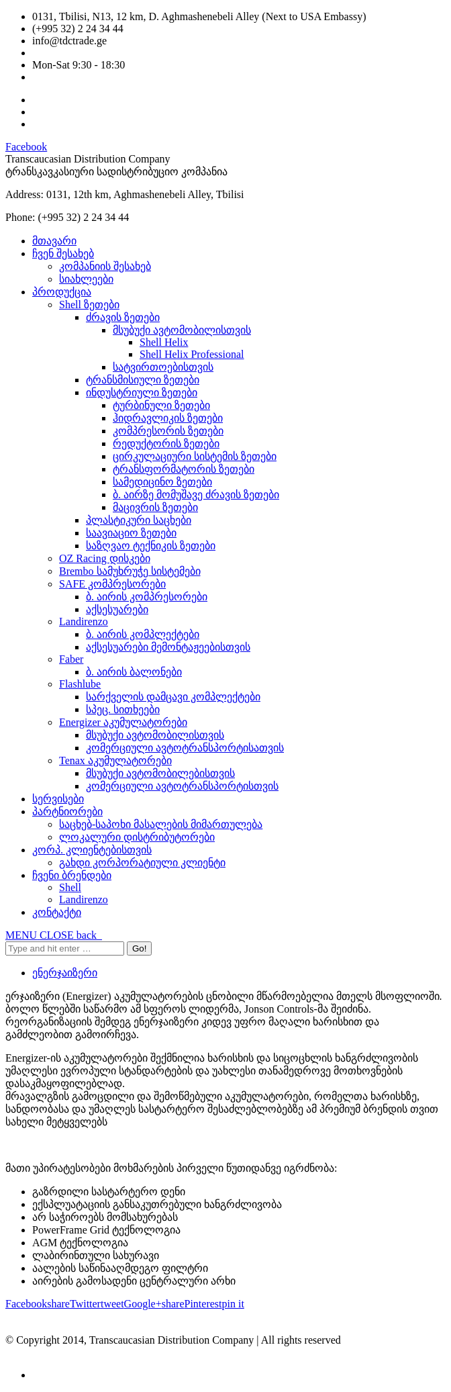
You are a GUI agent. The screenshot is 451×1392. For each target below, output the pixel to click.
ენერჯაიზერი (64, 972)
